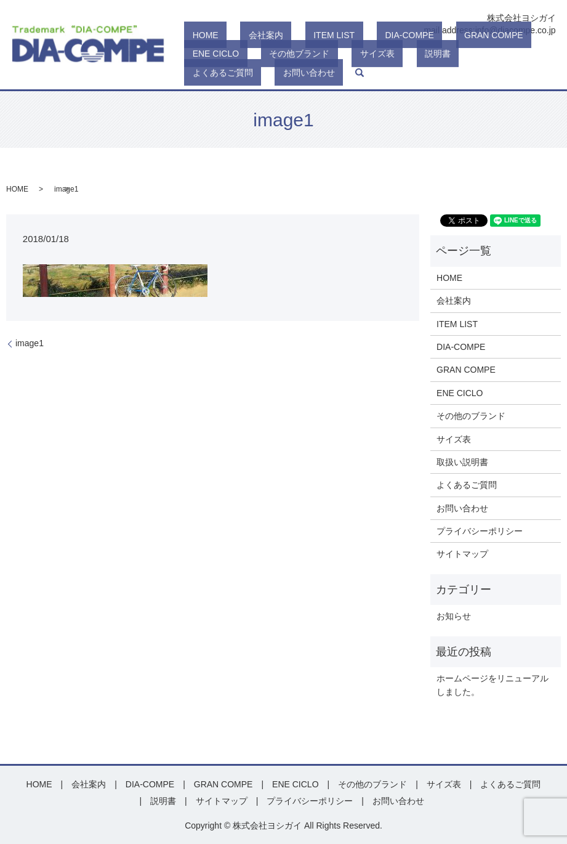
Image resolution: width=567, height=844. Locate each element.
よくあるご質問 (377, 73)
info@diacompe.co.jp (515, 30)
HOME (198, 54)
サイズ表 (276, 73)
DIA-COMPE (352, 54)
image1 (29, 343)
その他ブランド (215, 73)
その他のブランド (470, 416)
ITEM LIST (292, 54)
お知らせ (453, 616)
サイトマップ (462, 554)
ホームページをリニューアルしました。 (492, 685)
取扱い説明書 (462, 462)
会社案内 (241, 54)
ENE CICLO (485, 54)
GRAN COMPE (419, 54)
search (488, 72)
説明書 (319, 73)
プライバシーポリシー (479, 531)
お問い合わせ (446, 73)
